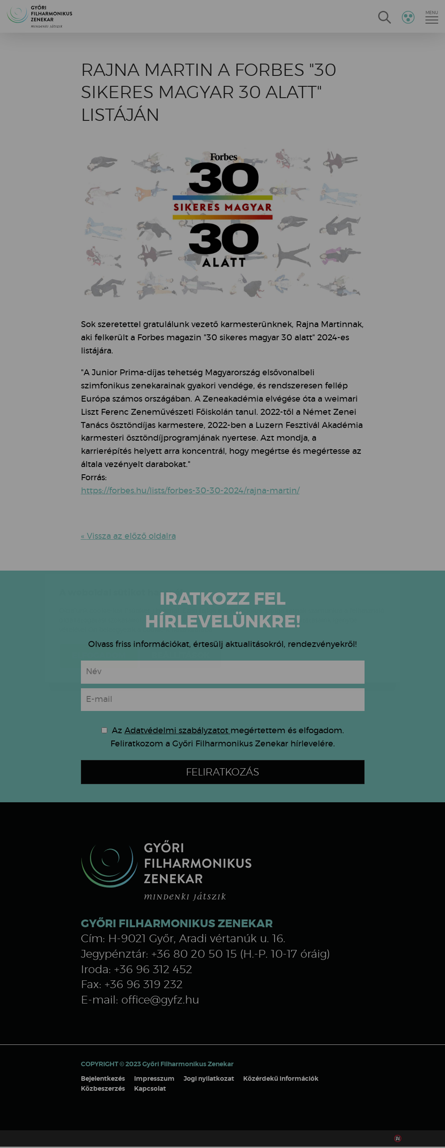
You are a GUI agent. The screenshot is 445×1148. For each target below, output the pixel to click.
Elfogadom (99, 602)
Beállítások (180, 602)
